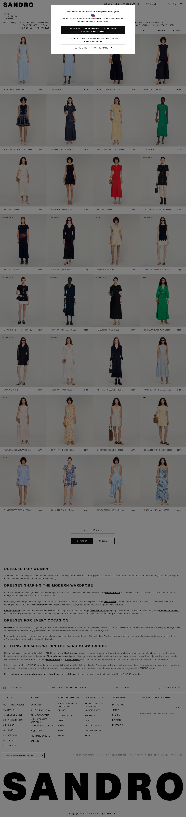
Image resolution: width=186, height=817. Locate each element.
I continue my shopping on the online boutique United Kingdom (93, 40)
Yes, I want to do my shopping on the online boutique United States (93, 30)
